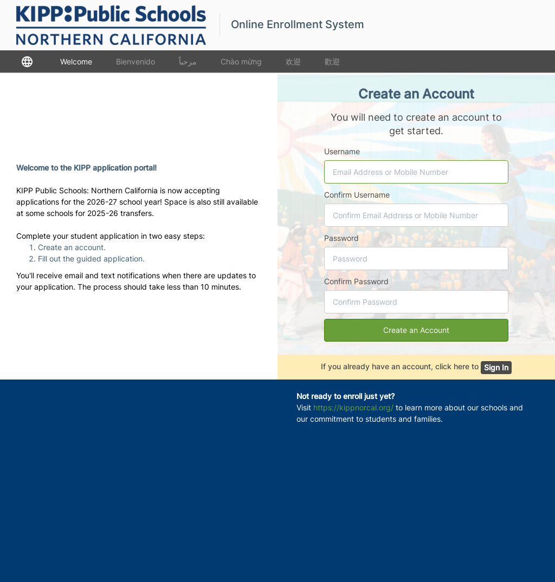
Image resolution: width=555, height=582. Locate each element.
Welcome (76, 61)
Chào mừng (241, 61)
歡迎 (332, 61)
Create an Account (416, 330)
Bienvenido (135, 61)
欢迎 (293, 61)
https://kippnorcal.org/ (353, 407)
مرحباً (188, 61)
